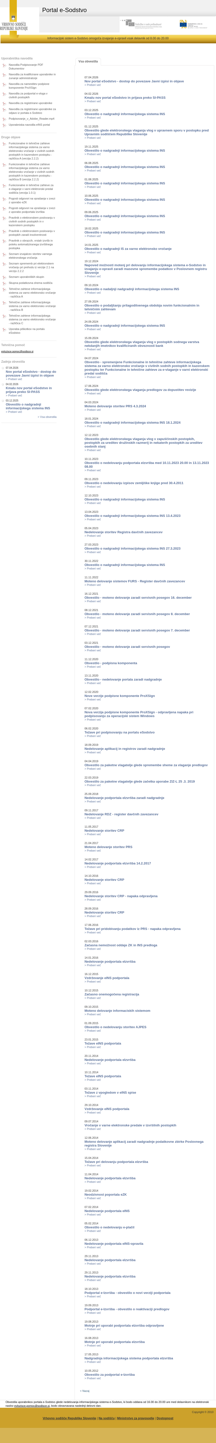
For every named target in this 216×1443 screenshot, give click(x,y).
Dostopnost (164, 1418)
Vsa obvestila (88, 61)
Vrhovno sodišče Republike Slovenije (69, 1418)
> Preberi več (14, 379)
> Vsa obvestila (47, 416)
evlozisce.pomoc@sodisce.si (17, 351)
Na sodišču (106, 1418)
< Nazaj (84, 1390)
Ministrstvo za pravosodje (135, 1418)
